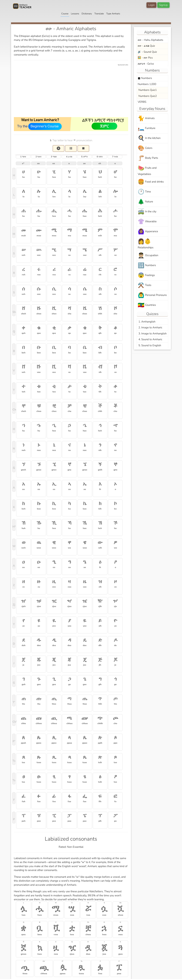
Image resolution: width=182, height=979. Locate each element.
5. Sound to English (149, 345)
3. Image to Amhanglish (152, 333)
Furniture (146, 128)
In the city (147, 211)
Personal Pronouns (152, 295)
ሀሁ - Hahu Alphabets (150, 40)
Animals (146, 118)
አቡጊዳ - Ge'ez (146, 63)
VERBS (142, 102)
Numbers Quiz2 (147, 96)
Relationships (145, 243)
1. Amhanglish (146, 321)
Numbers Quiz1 (147, 90)
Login (151, 5)
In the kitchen (149, 138)
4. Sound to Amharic (150, 339)
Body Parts (148, 158)
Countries (147, 305)
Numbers (145, 78)
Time (144, 191)
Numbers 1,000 (147, 84)
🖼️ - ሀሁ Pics (145, 57)
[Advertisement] (73, 91)
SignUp (163, 5)
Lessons (75, 13)
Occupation (148, 255)
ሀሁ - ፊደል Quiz (146, 46)
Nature (145, 201)
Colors (145, 148)
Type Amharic (113, 13)
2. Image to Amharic (150, 327)
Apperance (148, 231)
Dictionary (87, 13)
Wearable (147, 221)
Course (64, 13)
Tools (144, 285)
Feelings (146, 275)
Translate (99, 13)
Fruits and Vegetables (147, 170)
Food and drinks (151, 182)
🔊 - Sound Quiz (147, 52)
